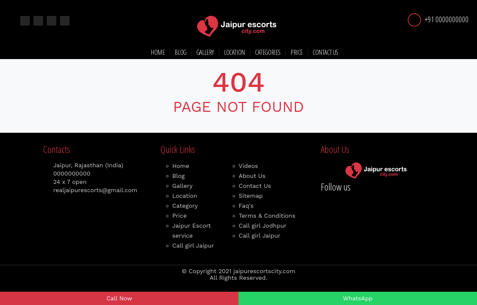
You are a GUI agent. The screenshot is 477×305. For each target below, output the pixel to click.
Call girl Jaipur (193, 245)
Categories (268, 52)
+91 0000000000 (446, 19)
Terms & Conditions (267, 215)
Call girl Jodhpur (263, 225)
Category (185, 205)
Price (297, 52)
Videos (248, 165)
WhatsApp (358, 298)
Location (234, 52)
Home (158, 52)
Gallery (205, 52)
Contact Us (325, 52)
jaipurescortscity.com (264, 270)
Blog (180, 52)
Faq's (246, 205)
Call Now (119, 298)
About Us (252, 175)
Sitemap (251, 195)
